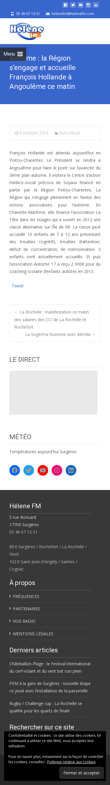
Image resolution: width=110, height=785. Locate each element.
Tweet (18, 285)
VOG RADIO (24, 621)
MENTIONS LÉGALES (33, 633)
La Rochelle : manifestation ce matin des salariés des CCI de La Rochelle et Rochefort (51, 319)
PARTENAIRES (26, 608)
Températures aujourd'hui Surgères (43, 451)
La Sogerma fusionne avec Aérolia (60, 334)
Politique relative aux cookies (71, 761)
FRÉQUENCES (26, 596)
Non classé (69, 133)
